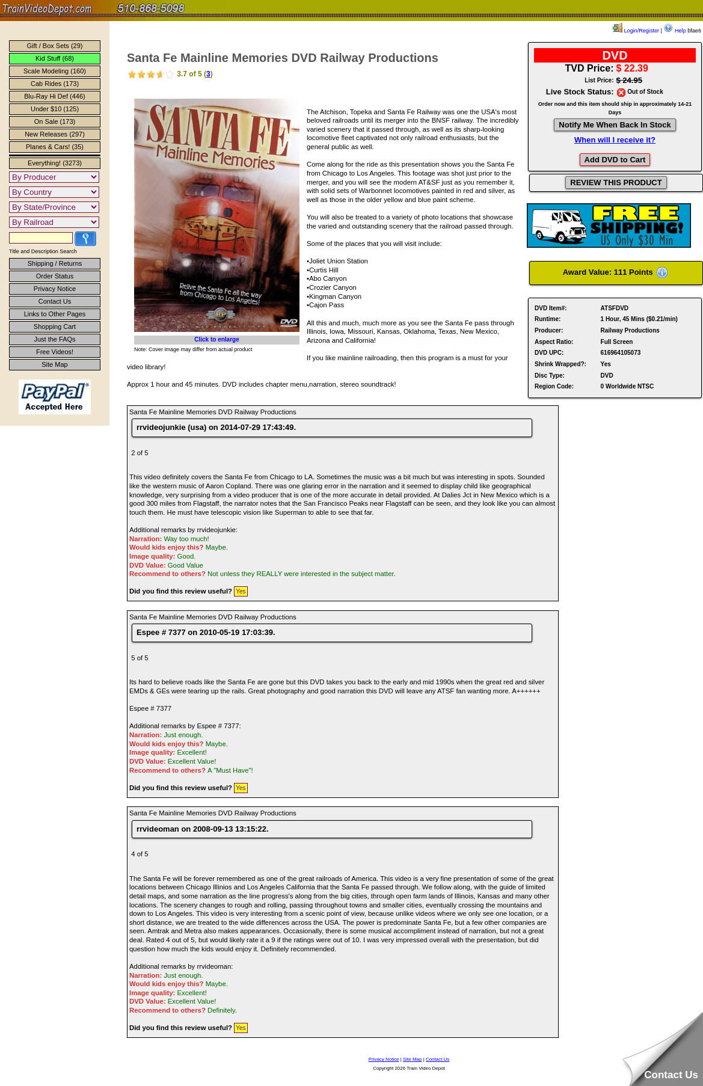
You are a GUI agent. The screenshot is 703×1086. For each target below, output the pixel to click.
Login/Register (636, 31)
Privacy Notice (55, 288)
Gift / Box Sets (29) (55, 45)
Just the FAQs (54, 339)
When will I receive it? (614, 139)
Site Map (54, 364)
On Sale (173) (54, 121)
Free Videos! (54, 351)
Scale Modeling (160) (54, 71)
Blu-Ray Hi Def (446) (54, 96)
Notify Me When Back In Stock (615, 124)
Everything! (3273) (55, 163)
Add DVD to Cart (615, 159)
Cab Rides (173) (55, 83)
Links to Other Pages (55, 314)
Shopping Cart (55, 326)
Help (674, 31)
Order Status (54, 276)
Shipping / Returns (55, 263)
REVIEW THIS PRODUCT (616, 182)
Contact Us (54, 301)
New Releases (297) (55, 134)
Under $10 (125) (55, 108)
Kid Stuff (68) (54, 58)
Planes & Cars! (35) (55, 146)
